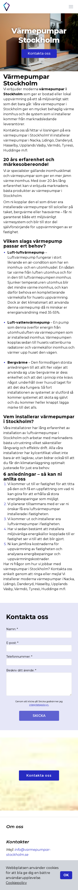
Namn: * (39, 632)
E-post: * (39, 646)
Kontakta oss (39, 53)
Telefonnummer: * (39, 660)
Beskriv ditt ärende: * (39, 682)
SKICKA (39, 716)
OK (66, 875)
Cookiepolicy (16, 883)
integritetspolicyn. (39, 704)
